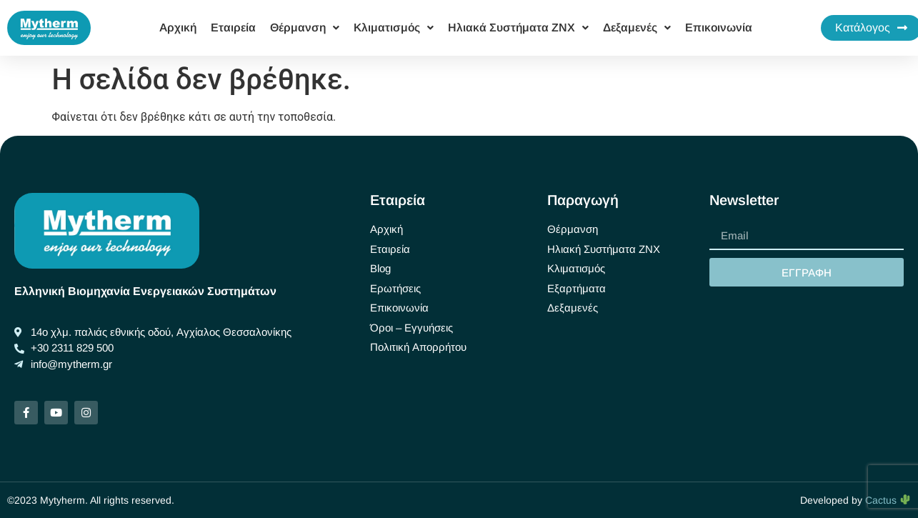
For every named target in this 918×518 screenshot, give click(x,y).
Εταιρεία (233, 27)
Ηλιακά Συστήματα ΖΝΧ (518, 27)
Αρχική (177, 27)
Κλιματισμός (394, 27)
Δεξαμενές (637, 27)
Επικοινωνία (718, 27)
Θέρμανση (304, 27)
